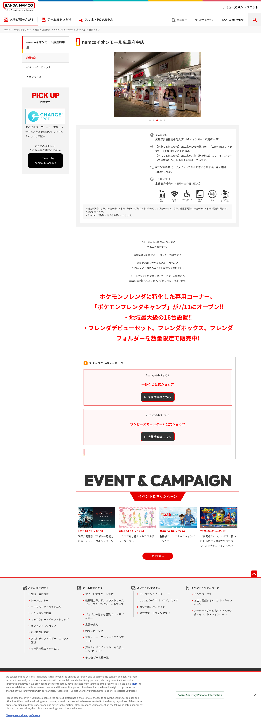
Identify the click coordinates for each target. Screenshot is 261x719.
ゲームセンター (40, 600)
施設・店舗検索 (40, 594)
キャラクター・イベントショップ (50, 619)
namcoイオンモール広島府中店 (45, 44)
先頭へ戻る (254, 573)
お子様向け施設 (40, 632)
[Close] (255, 695)
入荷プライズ (34, 77)
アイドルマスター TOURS (99, 594)
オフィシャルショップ (43, 626)
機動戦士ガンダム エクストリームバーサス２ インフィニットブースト (104, 604)
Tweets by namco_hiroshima (45, 160)
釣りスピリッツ (94, 631)
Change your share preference (23, 715)
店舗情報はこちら (159, 397)
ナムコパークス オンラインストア (159, 600)
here (135, 683)
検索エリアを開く (254, 19)
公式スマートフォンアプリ (155, 613)
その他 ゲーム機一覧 (97, 657)
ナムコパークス (203, 594)
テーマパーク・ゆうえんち (46, 607)
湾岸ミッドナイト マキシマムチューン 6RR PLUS (104, 649)
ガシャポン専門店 (41, 613)
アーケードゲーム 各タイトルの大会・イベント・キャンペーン (213, 612)
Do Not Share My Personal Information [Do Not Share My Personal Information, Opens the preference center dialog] (200, 695)
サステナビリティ (204, 19)
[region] (130, 695)
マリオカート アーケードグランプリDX (104, 639)
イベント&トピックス (38, 67)
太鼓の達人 (91, 624)
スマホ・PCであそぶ (99, 19)
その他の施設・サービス (45, 648)
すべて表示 (158, 556)
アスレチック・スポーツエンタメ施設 (50, 640)
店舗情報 (31, 57)
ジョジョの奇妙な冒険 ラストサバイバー (104, 616)
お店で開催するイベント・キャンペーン (213, 602)
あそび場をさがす (22, 19)
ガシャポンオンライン (152, 607)
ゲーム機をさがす (59, 19)
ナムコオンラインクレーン (155, 594)
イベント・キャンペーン (205, 588)
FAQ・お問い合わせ (233, 19)
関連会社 (182, 20)
